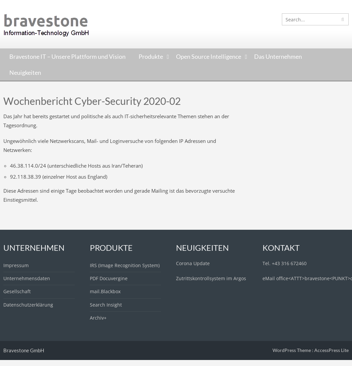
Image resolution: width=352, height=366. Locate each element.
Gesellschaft (17, 291)
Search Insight (106, 305)
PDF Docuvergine (109, 278)
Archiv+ (98, 318)
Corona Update (193, 263)
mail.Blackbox (105, 291)
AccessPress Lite (331, 350)
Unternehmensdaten (26, 278)
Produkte (151, 56)
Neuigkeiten (25, 72)
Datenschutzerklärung (28, 305)
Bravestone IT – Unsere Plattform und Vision (67, 56)
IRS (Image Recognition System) (125, 265)
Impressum (16, 265)
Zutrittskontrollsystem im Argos (211, 278)
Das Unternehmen (278, 56)
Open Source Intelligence (208, 56)
